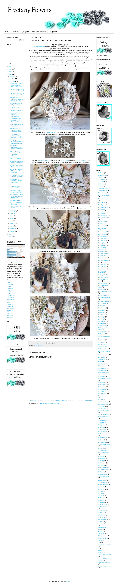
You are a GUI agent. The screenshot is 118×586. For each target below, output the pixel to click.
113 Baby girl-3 (102, 234)
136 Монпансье (103, 295)
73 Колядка (101, 460)
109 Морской (102, 221)
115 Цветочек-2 (103, 238)
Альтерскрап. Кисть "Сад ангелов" (16, 104)
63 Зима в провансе (104, 434)
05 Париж (101, 182)
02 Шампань (102, 175)
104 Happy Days (103, 207)
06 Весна (101, 184)
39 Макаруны (102, 370)
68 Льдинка (101, 448)
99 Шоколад (101, 517)
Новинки (100, 531)
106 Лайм (101, 213)
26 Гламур (101, 340)
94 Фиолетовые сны (104, 507)
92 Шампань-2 (102, 504)
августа (12, 213)
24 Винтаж (101, 334)
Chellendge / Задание (104, 554)
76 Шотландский (103, 467)
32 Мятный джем (103, 355)
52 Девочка (101, 406)
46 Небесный (102, 389)
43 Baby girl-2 (102, 382)
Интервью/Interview (104, 524)
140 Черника (102, 308)
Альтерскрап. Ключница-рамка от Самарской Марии (16, 141)
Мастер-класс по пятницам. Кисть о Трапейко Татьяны (16, 130)
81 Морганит (102, 480)
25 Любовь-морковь (104, 336)
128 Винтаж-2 (102, 269)
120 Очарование (103, 253)
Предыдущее (88, 400)
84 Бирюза (101, 487)
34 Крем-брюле (102, 359)
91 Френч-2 (101, 502)
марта (12, 226)
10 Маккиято (10, 299)
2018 (10, 74)
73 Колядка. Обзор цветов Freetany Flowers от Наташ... (16, 135)
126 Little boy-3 (102, 264)
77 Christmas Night (103, 469)
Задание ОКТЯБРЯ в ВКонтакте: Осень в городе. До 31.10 (16, 196)
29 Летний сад (102, 346)
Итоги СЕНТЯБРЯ (15, 158)
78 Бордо (101, 472)
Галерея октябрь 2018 (16, 200)
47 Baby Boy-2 (102, 391)
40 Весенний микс (103, 372)
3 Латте (9, 286)
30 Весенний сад (103, 349)
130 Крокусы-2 (102, 277)
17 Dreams (10, 314)
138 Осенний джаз (103, 301)
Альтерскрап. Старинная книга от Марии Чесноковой (16, 147)
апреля (12, 223)
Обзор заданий (102, 536)
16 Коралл (10, 312)
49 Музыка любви (103, 396)
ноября (12, 79)
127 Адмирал (102, 267)
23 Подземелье (102, 332)
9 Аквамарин (10, 297)
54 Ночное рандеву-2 (104, 410)
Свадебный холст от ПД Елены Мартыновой (16, 114)
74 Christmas (102, 463)
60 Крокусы (101, 427)
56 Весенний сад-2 (104, 416)
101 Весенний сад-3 (104, 199)
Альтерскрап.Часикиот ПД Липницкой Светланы (16, 171)
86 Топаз (100, 491)
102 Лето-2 (101, 202)
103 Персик (101, 205)
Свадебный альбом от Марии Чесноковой (16, 161)
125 (99, 262)
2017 (10, 234)
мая (11, 221)
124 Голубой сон (103, 260)
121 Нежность (102, 255)
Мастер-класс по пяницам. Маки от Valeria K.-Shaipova (16, 186)
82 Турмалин (102, 482)
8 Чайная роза (11, 295)
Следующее (32, 400)
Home (7, 32)
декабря (12, 76)
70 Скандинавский (103, 452)
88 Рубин (101, 495)
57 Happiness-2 (102, 420)
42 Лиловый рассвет (104, 378)
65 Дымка (101, 440)
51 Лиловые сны (103, 404)
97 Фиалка (101, 513)
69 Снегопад (102, 450)
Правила (16, 32)
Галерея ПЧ (53, 32)
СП (99, 548)
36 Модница (101, 364)
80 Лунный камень (103, 476)
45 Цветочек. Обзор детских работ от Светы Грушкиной (16, 85)
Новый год (101, 533)
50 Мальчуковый (103, 402)
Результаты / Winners (104, 545)
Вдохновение (102, 519)
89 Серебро (101, 498)
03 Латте (100, 177)
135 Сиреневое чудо (104, 291)
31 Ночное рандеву (104, 351)
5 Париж (9, 290)
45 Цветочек (102, 387)
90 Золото (101, 500)
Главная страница (60, 400)
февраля (13, 228)
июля (12, 216)
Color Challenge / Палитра (103, 559)
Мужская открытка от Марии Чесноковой (16, 166)
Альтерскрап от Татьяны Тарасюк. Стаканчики (16, 180)
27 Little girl (101, 342)
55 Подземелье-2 (103, 414)
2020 (10, 69)
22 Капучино (102, 325)
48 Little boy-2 (102, 393)
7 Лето (8, 293)
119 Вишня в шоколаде (102, 248)
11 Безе (9, 303)
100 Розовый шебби (104, 195)
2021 (10, 66)
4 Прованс (10, 288)
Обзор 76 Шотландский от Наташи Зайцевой (17, 90)
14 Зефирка (10, 308)
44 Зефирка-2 (102, 384)
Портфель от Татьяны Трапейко (16, 125)
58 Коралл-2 (102, 422)
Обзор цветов (102, 538)
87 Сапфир (101, 493)
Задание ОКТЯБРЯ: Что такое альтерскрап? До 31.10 (16, 205)
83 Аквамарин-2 (103, 484)
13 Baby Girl (10, 306)
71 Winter (101, 456)
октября (12, 81)
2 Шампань (10, 284)
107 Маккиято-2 (103, 215)
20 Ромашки (102, 321)
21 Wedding (101, 323)
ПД (99, 542)
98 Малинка (101, 515)
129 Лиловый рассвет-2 (102, 272)
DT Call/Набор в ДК (104, 562)
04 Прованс (101, 179)
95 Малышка (102, 510)
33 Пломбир (102, 357)
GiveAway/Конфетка (104, 566)
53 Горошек (101, 408)
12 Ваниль (10, 304)
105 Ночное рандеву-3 (101, 210)
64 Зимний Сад (102, 437)
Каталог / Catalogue (39, 32)
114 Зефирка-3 (102, 236)
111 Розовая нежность (102, 228)
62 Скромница (102, 431)
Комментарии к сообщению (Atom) (49, 403)
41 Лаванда (101, 376)
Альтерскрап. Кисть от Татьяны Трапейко (16, 175)
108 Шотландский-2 (104, 217)
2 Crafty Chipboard (81, 160)
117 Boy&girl (102, 243)
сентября (13, 211)
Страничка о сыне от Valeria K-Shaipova (16, 191)
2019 (10, 71)
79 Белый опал (51, 132)
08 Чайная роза (103, 188)
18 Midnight (10, 315)
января (12, 231)
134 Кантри (101, 289)
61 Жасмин (101, 429)
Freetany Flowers (43, 160)
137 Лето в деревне (104, 297)
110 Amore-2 (102, 226)
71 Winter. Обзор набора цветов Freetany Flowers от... (17, 109)
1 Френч (9, 282)
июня (12, 218)
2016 (10, 237)
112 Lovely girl (102, 232)
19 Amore (9, 317)
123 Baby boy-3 (102, 258)
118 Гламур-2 (102, 245)
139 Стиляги (102, 303)
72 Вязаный (101, 458)
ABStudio (66, 160)
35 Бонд (100, 361)
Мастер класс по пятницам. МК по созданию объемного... (15, 154)
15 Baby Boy (10, 310)
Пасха (100, 540)
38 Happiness (102, 368)
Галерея (100, 521)
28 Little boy (101, 344)
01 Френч (101, 173)
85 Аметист (101, 489)
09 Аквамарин (102, 190)
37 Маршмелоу (102, 366)
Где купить (25, 32)
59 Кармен (101, 425)
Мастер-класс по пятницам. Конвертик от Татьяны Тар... (17, 99)
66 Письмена (102, 442)
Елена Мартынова (38, 46)
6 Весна (9, 292)
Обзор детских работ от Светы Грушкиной (17, 94)
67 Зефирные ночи (104, 444)
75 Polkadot (101, 465)
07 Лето (100, 186)
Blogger (67, 581)
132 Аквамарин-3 (103, 283)
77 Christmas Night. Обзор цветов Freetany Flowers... (16, 120)
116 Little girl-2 (102, 240)
